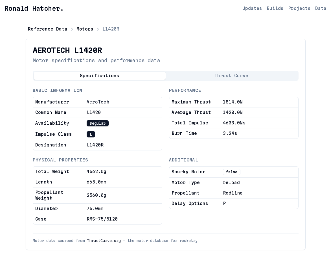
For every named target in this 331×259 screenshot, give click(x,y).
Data (320, 8)
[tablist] (166, 76)
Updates (252, 8)
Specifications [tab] (99, 75)
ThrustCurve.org (104, 241)
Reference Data (47, 29)
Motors (84, 29)
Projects (299, 8)
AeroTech (98, 102)
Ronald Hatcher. (34, 8)
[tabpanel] (166, 156)
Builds (275, 8)
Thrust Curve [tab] (231, 75)
